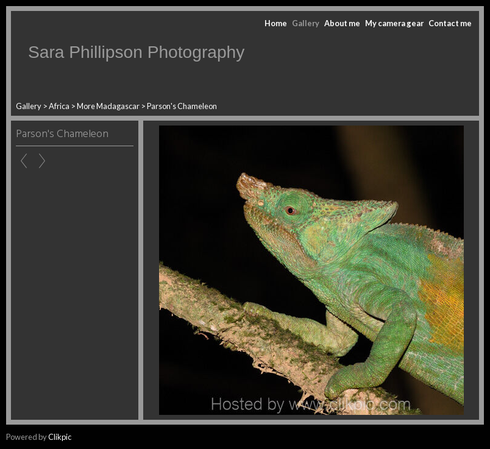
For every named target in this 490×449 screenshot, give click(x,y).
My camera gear (394, 23)
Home (276, 23)
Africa (59, 106)
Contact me (450, 23)
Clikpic (59, 437)
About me (342, 23)
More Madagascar (108, 106)
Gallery (305, 23)
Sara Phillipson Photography (136, 52)
